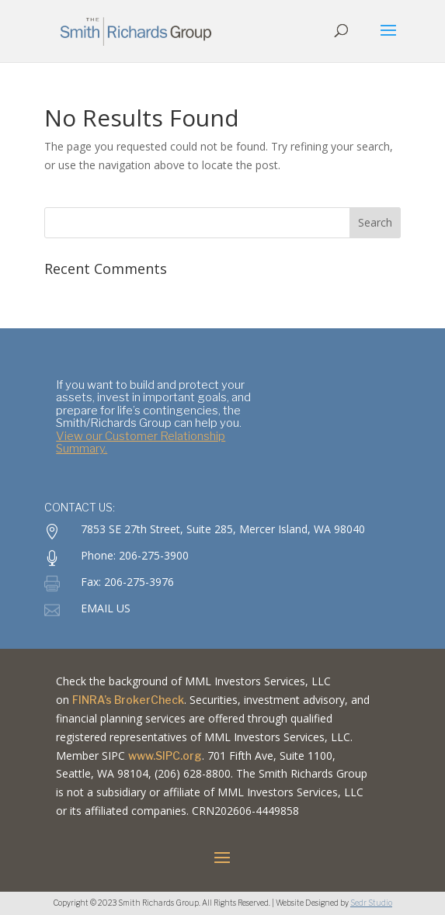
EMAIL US (105, 608)
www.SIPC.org (165, 755)
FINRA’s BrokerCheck (128, 699)
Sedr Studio (371, 902)
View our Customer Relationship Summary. (140, 442)
